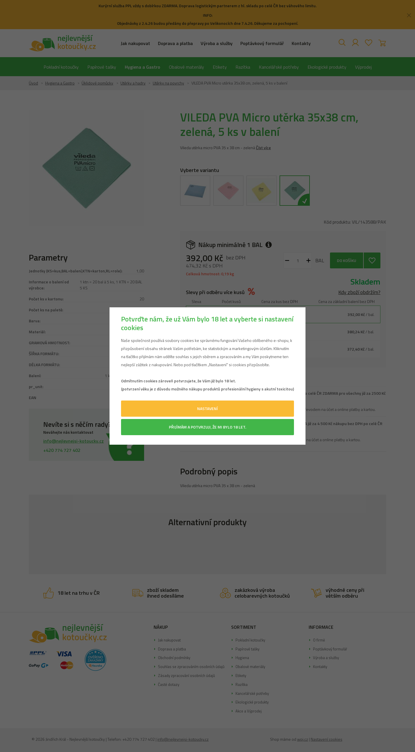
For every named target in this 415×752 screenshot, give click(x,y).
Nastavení (207, 408)
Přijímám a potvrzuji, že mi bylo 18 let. (207, 427)
